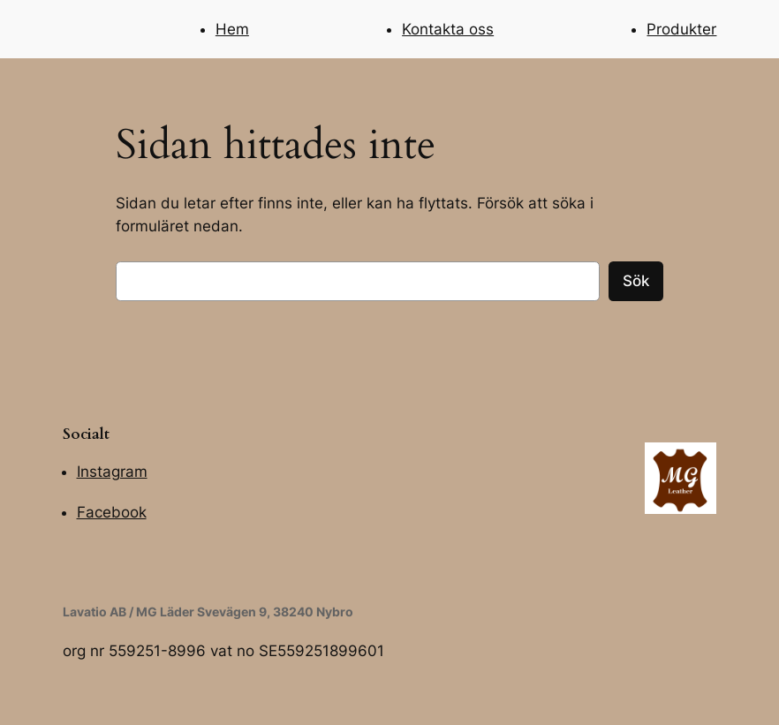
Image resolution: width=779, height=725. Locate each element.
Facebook (112, 512)
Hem (232, 29)
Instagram (112, 471)
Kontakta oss (448, 29)
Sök (636, 281)
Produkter (681, 29)
